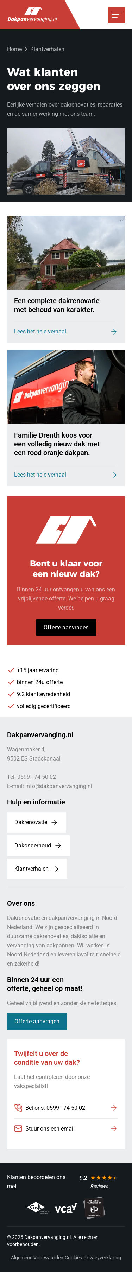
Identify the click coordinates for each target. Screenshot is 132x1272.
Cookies (73, 1257)
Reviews (99, 1186)
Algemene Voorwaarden (37, 1257)
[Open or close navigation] (116, 15)
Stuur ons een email (50, 1128)
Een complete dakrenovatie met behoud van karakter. (57, 305)
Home (14, 49)
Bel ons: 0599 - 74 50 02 (55, 1108)
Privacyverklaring (102, 1257)
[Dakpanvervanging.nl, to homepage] (32, 14)
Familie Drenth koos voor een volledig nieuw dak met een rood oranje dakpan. (57, 444)
